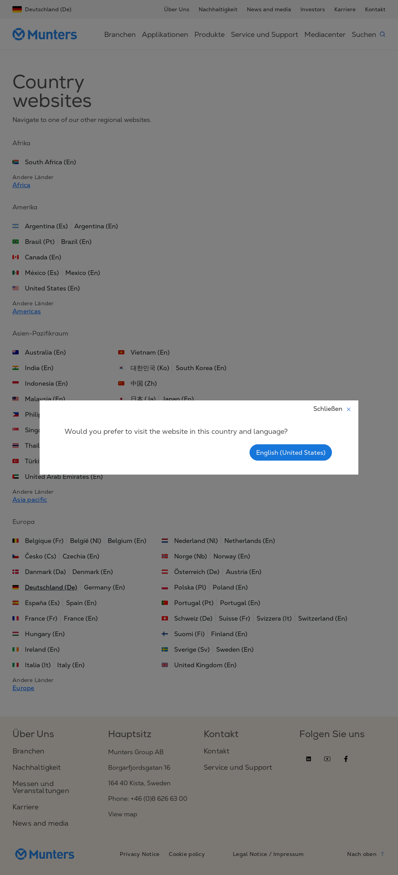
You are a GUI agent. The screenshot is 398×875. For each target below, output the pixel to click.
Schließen (332, 408)
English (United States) (290, 452)
